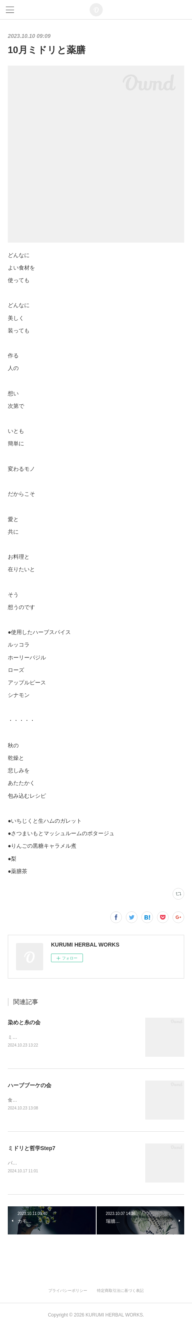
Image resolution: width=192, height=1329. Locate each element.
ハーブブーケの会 (29, 1085)
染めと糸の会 (24, 1022)
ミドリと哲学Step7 (31, 1149)
